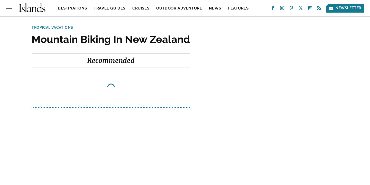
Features (238, 8)
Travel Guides (109, 8)
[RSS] (319, 9)
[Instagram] (282, 9)
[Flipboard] (309, 9)
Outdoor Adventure (179, 8)
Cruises (140, 8)
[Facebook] (272, 9)
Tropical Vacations (52, 27)
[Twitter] (300, 9)
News (215, 8)
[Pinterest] (291, 9)
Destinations (72, 8)
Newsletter (344, 8)
